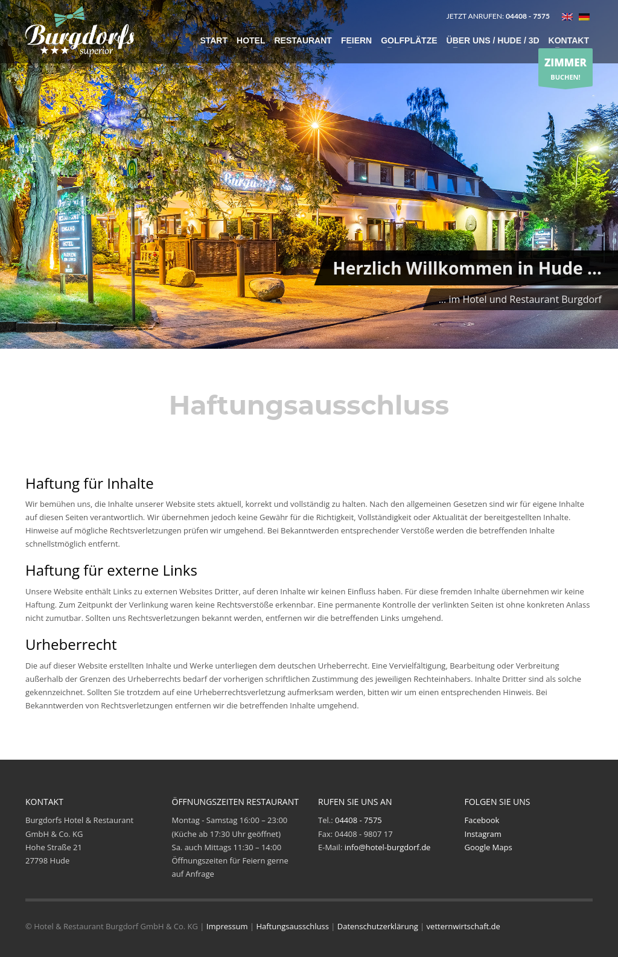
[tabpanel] (309, 176)
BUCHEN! (565, 67)
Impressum (227, 926)
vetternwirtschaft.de (463, 926)
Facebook (482, 820)
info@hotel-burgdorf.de (388, 847)
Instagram (483, 833)
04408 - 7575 (358, 820)
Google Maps (488, 847)
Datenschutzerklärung (377, 926)
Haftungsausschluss (292, 926)
